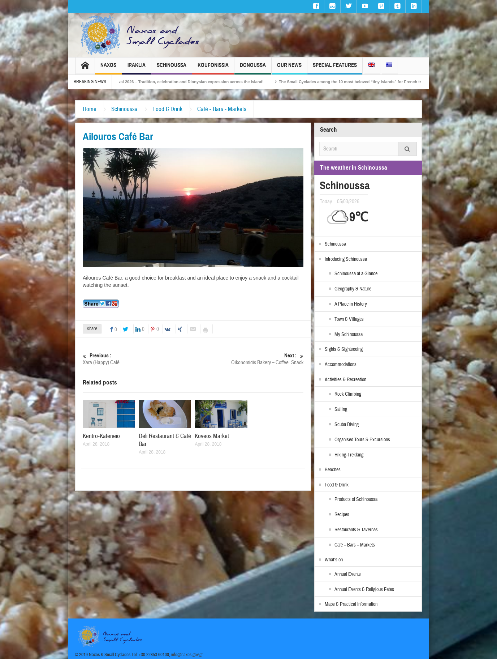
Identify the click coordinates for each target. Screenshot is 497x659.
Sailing (340, 409)
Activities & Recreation (345, 380)
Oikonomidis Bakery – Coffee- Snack (248, 359)
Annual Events (347, 574)
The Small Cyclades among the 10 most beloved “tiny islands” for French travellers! (369, 82)
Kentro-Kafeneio (101, 436)
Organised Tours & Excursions (362, 440)
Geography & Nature (352, 289)
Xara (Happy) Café (138, 359)
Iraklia (136, 68)
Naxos (108, 68)
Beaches (333, 470)
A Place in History (350, 304)
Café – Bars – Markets (354, 545)
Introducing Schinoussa (346, 259)
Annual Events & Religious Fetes (364, 589)
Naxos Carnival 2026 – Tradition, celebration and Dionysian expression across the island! (190, 82)
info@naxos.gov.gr (187, 655)
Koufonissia (213, 68)
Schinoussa (171, 68)
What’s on (334, 560)
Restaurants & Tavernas (356, 530)
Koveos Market (212, 436)
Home (89, 109)
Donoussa (252, 68)
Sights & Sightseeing (344, 349)
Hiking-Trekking (348, 455)
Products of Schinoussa (355, 499)
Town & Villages (349, 319)
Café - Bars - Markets (221, 109)
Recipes (341, 514)
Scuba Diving (346, 424)
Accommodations (340, 364)
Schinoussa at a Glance (355, 274)
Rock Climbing (347, 394)
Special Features (334, 68)
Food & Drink (167, 109)
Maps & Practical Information (351, 604)
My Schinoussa (348, 334)
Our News (289, 68)
